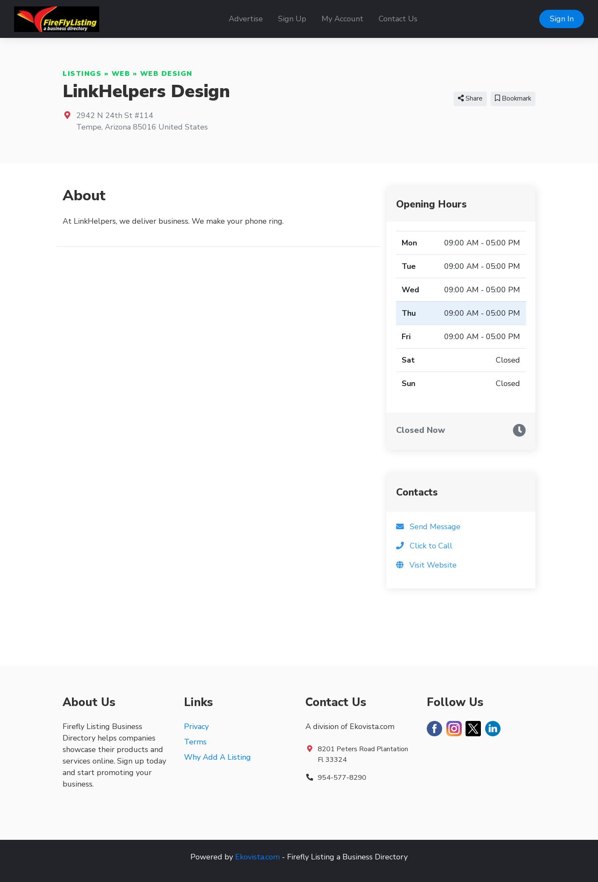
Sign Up (292, 19)
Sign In (562, 19)
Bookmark (513, 98)
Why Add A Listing (217, 757)
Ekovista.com (257, 857)
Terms (195, 742)
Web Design (166, 73)
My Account (342, 19)
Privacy (196, 726)
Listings (82, 73)
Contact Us (398, 19)
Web (121, 73)
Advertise (246, 19)
